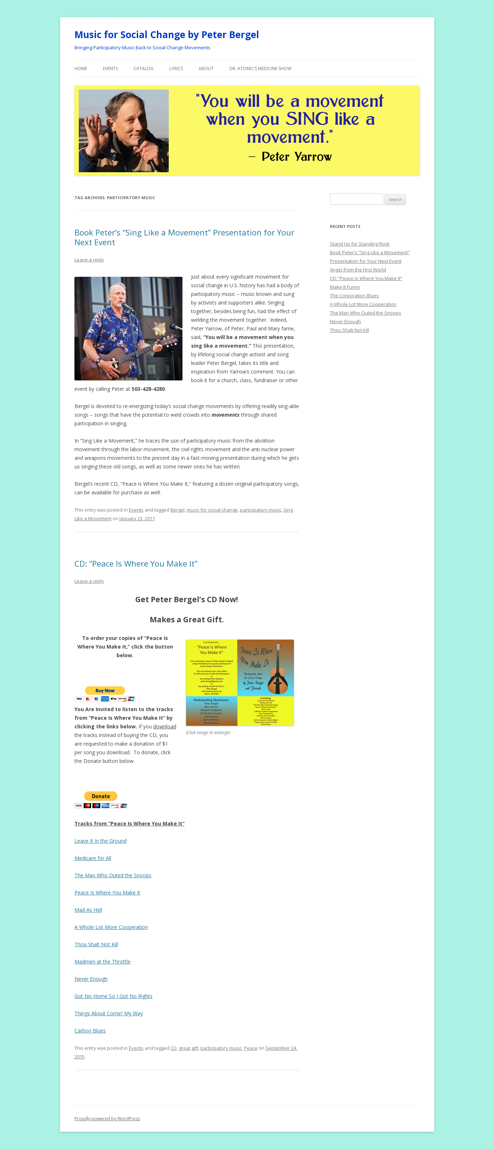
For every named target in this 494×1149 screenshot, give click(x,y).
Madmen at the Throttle (102, 961)
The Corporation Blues (354, 295)
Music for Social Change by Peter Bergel (166, 34)
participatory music (260, 510)
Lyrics (176, 68)
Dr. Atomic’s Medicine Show (260, 68)
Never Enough (91, 978)
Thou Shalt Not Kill (96, 944)
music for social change (212, 510)
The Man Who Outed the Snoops (112, 875)
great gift (188, 1048)
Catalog (143, 68)
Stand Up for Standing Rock (360, 244)
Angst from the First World (358, 269)
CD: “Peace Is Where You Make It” (136, 563)
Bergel (178, 510)
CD (174, 1048)
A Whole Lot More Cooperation (111, 927)
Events (110, 68)
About (206, 68)
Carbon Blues (90, 1030)
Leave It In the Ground (100, 840)
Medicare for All (92, 858)
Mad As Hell (88, 909)
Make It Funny (345, 287)
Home (80, 68)
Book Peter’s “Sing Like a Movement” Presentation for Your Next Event (184, 237)
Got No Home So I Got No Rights (113, 996)
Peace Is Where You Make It (107, 892)
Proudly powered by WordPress (107, 1119)
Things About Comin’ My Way (108, 1013)
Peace (251, 1048)
